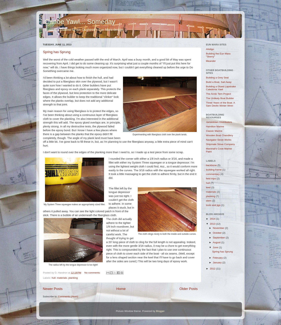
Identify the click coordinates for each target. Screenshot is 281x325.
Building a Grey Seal (217, 77)
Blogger (160, 311)
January (217, 262)
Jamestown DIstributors (219, 122)
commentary (213, 174)
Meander (211, 61)
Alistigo (210, 49)
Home (121, 289)
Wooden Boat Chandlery (219, 135)
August (217, 242)
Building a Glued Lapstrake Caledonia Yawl (221, 88)
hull (53, 277)
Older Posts (188, 289)
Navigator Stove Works (218, 139)
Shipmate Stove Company (220, 144)
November (219, 228)
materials (62, 277)
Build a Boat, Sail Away (219, 82)
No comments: (92, 272)
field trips (211, 178)
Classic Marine (214, 131)
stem (208, 200)
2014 (213, 218)
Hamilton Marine (215, 126)
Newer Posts (53, 289)
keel (208, 187)
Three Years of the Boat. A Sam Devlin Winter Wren (220, 104)
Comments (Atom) (68, 296)
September (219, 237)
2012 (213, 268)
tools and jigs (213, 205)
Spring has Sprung (56, 52)
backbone (211, 165)
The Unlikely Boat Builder (220, 98)
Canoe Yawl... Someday (80, 21)
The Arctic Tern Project (218, 93)
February (218, 257)
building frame (214, 169)
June (216, 247)
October (217, 232)
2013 (213, 223)
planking (73, 277)
